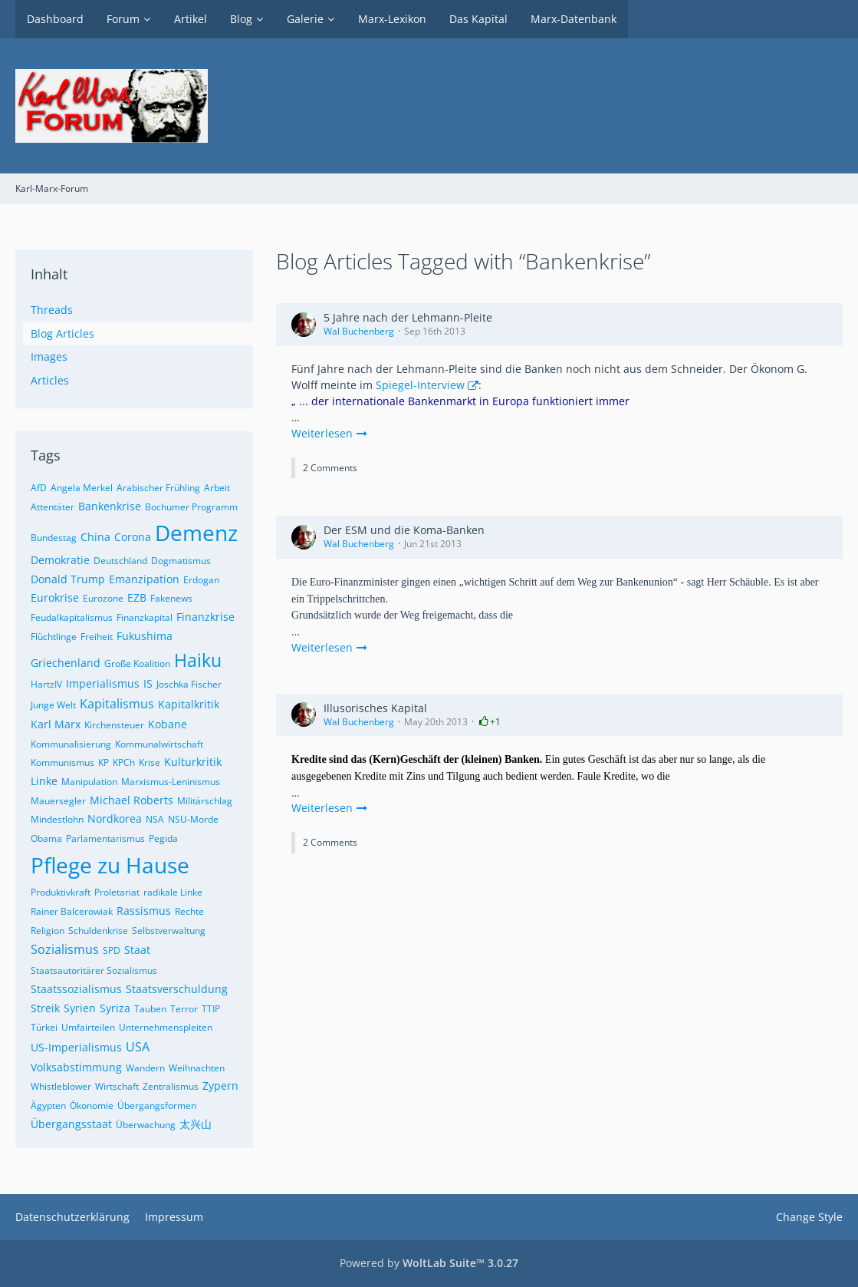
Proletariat (117, 892)
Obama (46, 838)
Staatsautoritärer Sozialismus (94, 970)
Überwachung (146, 1124)
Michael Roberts (131, 800)
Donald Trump (68, 579)
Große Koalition (137, 663)
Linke (44, 781)
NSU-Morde (193, 819)
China (95, 537)
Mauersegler (58, 800)
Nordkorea (114, 818)
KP (103, 762)
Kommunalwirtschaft (159, 744)
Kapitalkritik (188, 704)
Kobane (167, 724)
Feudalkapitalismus (72, 617)
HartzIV (46, 684)
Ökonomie (91, 1105)
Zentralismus (171, 1086)
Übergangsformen (156, 1105)
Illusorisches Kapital (375, 708)
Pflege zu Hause (110, 864)
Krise (149, 762)
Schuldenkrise (98, 930)
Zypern (220, 1085)
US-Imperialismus (76, 1047)
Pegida (163, 838)
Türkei (44, 1027)
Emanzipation (144, 579)
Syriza (115, 1008)
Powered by (429, 1263)
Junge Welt (53, 704)
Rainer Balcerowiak (72, 911)
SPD (111, 950)
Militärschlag (204, 800)
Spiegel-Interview (420, 385)
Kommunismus (62, 762)
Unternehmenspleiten (165, 1027)
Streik (45, 1008)
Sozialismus (65, 949)
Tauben (150, 1008)
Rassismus (144, 910)
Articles (50, 380)
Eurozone (103, 598)
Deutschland (120, 560)
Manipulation (89, 781)
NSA (155, 819)
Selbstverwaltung (168, 930)
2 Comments (330, 467)
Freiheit (97, 636)
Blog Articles (62, 333)
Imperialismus (103, 683)
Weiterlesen (329, 433)
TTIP (211, 1008)
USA (138, 1046)
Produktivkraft (60, 892)
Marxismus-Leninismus (170, 781)
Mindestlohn (57, 819)
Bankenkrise (109, 506)
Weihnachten (197, 1067)
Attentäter (52, 506)
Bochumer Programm (191, 506)
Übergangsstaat (71, 1124)
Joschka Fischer (189, 684)
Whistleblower (61, 1086)
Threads (52, 309)
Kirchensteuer (114, 724)
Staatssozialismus (76, 989)
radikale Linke (172, 892)
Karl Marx (56, 724)
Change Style (809, 1216)
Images (49, 356)
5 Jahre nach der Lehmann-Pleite (408, 317)
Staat (137, 949)
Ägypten (48, 1105)
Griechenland (65, 662)
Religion (47, 930)
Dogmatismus (181, 560)
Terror (184, 1008)
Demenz (196, 532)
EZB (136, 597)
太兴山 (195, 1124)
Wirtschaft (117, 1086)
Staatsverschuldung (177, 989)
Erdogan (201, 579)
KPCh (124, 762)
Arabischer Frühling (158, 487)
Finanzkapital (145, 617)
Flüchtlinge (54, 636)
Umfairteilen (88, 1027)
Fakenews (171, 598)
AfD (39, 487)
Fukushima (145, 636)
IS (148, 683)
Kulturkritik (193, 761)
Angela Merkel (82, 487)
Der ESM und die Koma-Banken (404, 530)
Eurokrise (55, 597)
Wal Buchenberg (359, 331)
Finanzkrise (205, 616)
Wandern (145, 1067)
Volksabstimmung (76, 1067)
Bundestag (54, 537)
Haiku (198, 660)
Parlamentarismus (105, 838)
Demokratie (60, 560)
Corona (132, 537)
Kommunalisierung (71, 744)
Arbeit (217, 487)
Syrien (80, 1008)
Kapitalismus (117, 703)
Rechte (189, 911)
